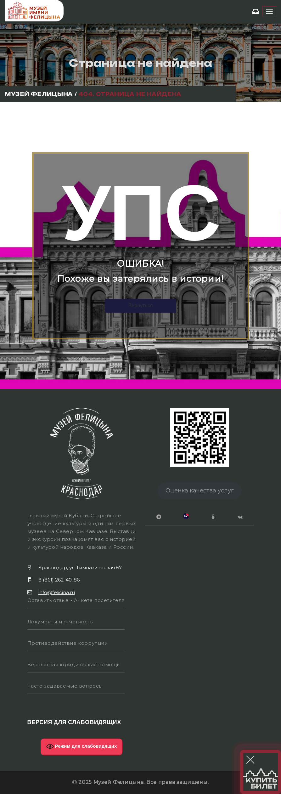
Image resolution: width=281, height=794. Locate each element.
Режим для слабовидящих (81, 746)
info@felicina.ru (56, 592)
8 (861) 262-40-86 (59, 580)
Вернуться (140, 305)
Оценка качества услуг (200, 490)
